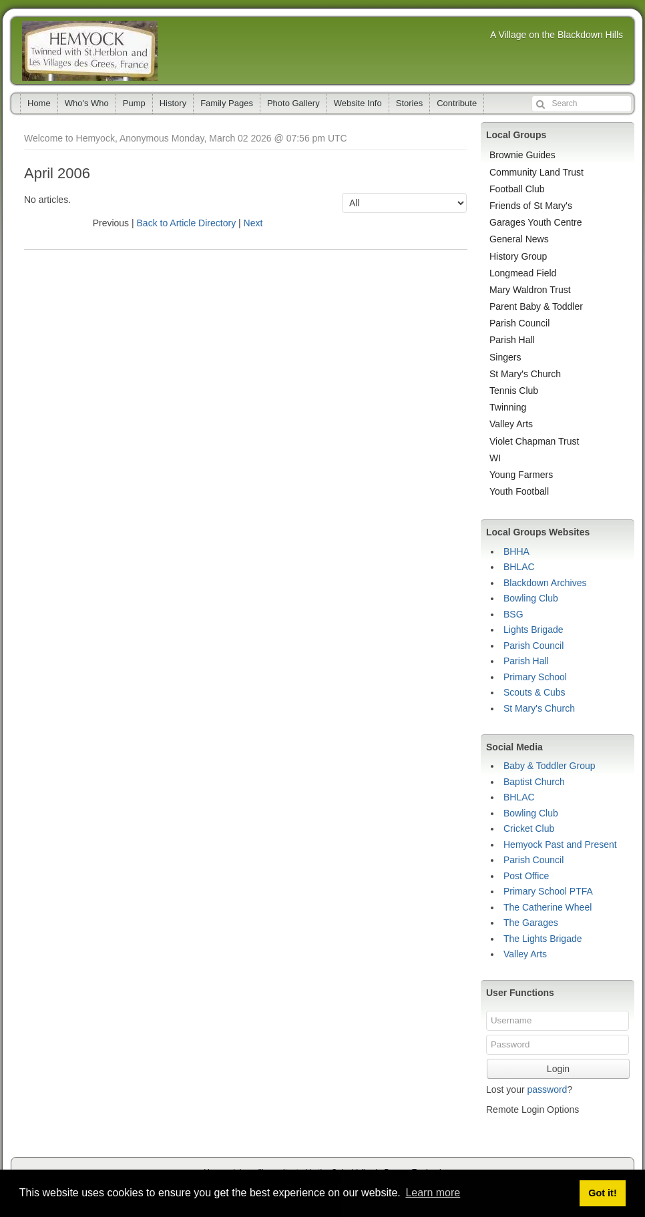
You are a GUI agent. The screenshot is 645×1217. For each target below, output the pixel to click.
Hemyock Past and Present (560, 844)
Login (558, 1068)
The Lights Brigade (542, 938)
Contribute (457, 103)
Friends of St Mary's (530, 205)
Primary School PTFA (548, 891)
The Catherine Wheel (547, 907)
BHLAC (519, 566)
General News (519, 239)
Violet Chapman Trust (534, 441)
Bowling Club (530, 598)
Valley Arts (511, 424)
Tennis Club (513, 390)
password (547, 1089)
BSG (513, 614)
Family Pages (226, 103)
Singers (505, 357)
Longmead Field (522, 273)
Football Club (517, 189)
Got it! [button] (602, 1193)
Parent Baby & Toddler (536, 306)
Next (253, 223)
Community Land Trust (536, 172)
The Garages (530, 922)
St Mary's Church (525, 374)
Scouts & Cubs (534, 692)
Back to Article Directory (186, 223)
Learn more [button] (432, 1192)
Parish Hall (512, 339)
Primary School (535, 677)
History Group (518, 256)
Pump (134, 103)
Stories (409, 103)
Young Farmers (521, 474)
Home (39, 103)
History (173, 103)
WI (495, 458)
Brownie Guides (522, 155)
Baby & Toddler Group (549, 765)
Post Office (526, 876)
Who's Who (87, 103)
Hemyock (90, 51)
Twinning (507, 407)
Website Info (358, 103)
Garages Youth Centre (535, 222)
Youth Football (519, 491)
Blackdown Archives (545, 582)
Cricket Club (528, 828)
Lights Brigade (533, 629)
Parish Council (519, 323)
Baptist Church (534, 781)
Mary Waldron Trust (530, 289)
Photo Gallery (293, 103)
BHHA (516, 551)
